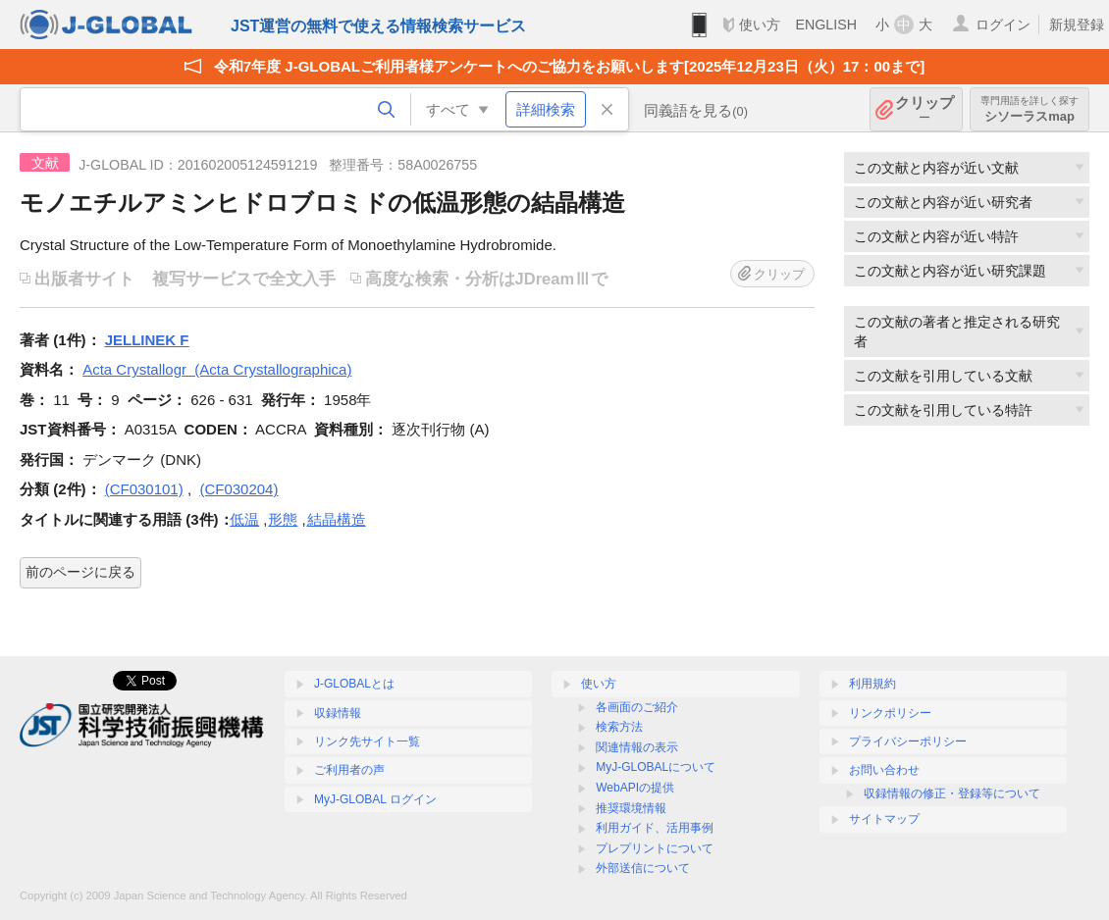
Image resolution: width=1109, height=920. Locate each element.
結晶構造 (336, 519)
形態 (282, 519)
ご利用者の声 (349, 770)
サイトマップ (884, 819)
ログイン (1003, 24)
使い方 (759, 24)
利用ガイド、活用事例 (654, 828)
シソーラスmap (1029, 109)
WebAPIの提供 (635, 787)
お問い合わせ (884, 770)
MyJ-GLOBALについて (655, 767)
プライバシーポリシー (908, 741)
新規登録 (1076, 24)
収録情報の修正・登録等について (952, 793)
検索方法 (619, 727)
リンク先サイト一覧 (367, 741)
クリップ (924, 109)
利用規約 (872, 683)
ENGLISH (826, 24)
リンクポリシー (890, 713)
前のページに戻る (80, 572)
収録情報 (337, 713)
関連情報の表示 (637, 747)
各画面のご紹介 (637, 707)
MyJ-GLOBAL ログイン (375, 799)
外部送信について (643, 868)
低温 (244, 519)
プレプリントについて (654, 848)
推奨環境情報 (631, 808)
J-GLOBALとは (354, 683)
